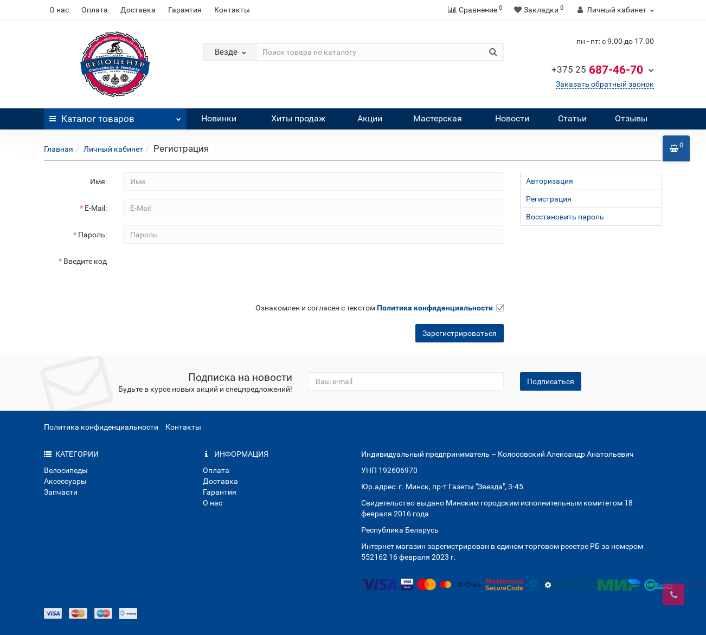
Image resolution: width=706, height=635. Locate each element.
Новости (512, 118)
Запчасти (61, 492)
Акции (369, 118)
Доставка (138, 9)
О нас (59, 9)
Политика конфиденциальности (101, 427)
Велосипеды (66, 470)
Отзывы (631, 118)
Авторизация (549, 181)
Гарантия (185, 9)
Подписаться (550, 381)
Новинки (218, 118)
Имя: (98, 181)
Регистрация (549, 199)
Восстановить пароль (565, 216)
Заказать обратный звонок (605, 84)
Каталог (115, 116)
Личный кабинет (113, 149)
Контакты (232, 9)
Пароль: (92, 234)
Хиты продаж (298, 118)
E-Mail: (96, 208)
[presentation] (205, 273)
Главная (58, 149)
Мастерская (437, 118)
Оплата (94, 9)
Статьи (572, 118)
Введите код (85, 261)
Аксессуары (65, 481)
